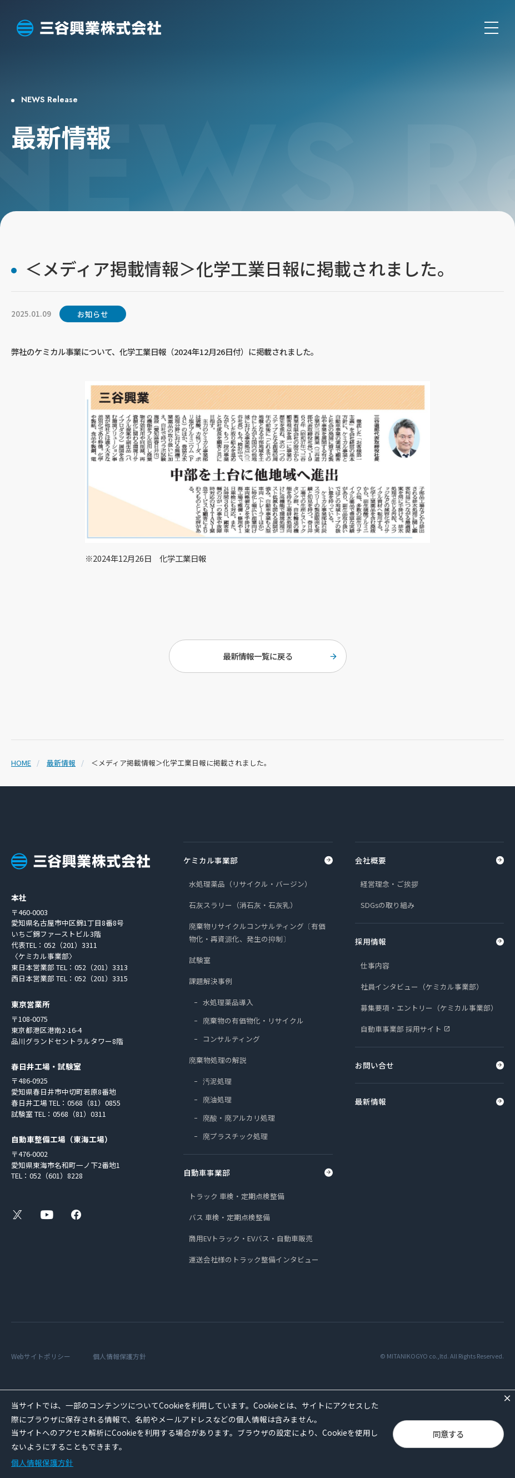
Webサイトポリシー (41, 1356)
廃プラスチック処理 (235, 1136)
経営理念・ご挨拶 (389, 883)
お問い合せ (374, 1065)
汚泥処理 (217, 1081)
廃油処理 (217, 1099)
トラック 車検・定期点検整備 (236, 1196)
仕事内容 (375, 965)
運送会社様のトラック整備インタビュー (254, 1259)
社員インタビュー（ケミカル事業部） (422, 986)
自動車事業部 (206, 1172)
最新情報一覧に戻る (258, 656)
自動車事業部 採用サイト (401, 1028)
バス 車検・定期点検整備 (229, 1217)
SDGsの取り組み (387, 905)
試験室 (200, 960)
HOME (21, 762)
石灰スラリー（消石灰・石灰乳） (243, 905)
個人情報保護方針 (119, 1356)
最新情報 (61, 762)
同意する (448, 1434)
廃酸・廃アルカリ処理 (239, 1117)
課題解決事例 (210, 981)
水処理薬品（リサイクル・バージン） (250, 883)
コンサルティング (231, 1038)
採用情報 (370, 941)
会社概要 (370, 860)
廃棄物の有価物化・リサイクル (253, 1020)
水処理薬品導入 (228, 1002)
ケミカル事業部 (210, 860)
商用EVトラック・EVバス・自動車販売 (251, 1238)
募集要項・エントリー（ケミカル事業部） (429, 1007)
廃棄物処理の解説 (218, 1060)
